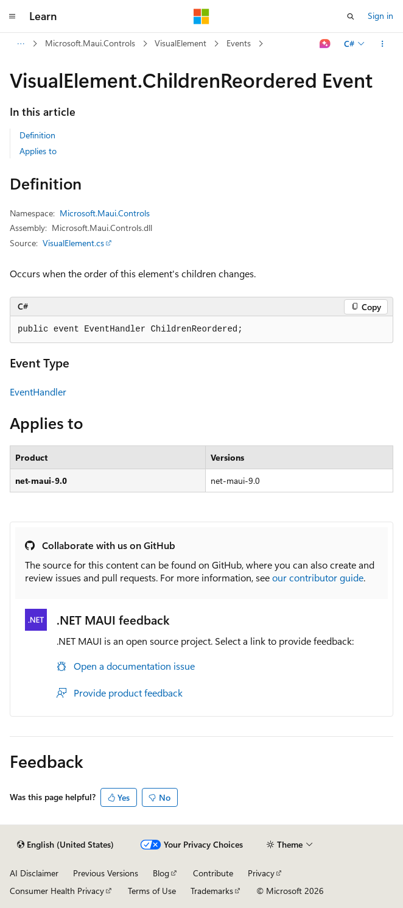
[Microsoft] (201, 16)
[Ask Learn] (325, 44)
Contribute (213, 873)
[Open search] (350, 16)
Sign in (380, 15)
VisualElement (180, 43)
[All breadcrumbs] (20, 44)
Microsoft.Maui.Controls (90, 43)
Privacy (261, 873)
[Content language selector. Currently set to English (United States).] (65, 844)
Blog (161, 873)
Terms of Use (152, 890)
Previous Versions (105, 873)
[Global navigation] (12, 16)
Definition (37, 135)
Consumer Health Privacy (57, 890)
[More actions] (382, 44)
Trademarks (212, 890)
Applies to (38, 151)
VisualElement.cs (73, 243)
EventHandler (38, 391)
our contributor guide (317, 577)
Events (238, 43)
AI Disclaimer (34, 873)
